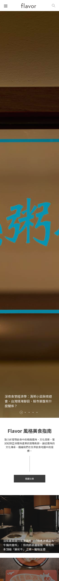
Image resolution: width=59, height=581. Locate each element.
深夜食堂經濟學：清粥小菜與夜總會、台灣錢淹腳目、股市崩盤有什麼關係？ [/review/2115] (28, 401)
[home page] (28, 5)
